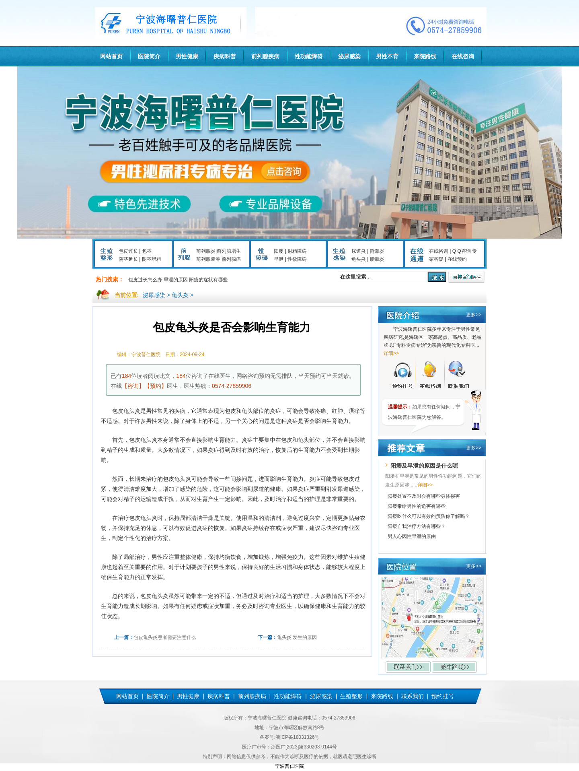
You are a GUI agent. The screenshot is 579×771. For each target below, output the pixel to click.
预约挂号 (442, 696)
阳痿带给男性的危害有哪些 (417, 506)
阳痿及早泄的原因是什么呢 (424, 465)
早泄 (278, 259)
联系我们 (412, 696)
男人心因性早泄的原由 (412, 536)
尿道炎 (358, 251)
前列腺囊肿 (208, 259)
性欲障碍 (297, 259)
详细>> (391, 353)
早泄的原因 (176, 279)
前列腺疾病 (265, 56)
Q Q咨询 (461, 251)
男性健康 (187, 56)
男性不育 (387, 56)
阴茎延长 (128, 259)
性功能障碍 (309, 56)
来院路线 (425, 56)
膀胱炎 (377, 259)
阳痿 (278, 251)
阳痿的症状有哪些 (208, 279)
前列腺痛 (231, 259)
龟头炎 (358, 259)
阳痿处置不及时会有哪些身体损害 (424, 496)
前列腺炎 (206, 251)
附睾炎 (377, 251)
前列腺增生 (229, 251)
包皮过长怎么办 (145, 279)
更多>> (473, 314)
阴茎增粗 (151, 259)
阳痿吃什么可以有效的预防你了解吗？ (429, 516)
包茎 (147, 251)
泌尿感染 (349, 56)
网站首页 (111, 56)
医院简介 (149, 56)
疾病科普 (225, 56)
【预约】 (155, 386)
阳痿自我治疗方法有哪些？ (417, 526)
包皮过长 (128, 251)
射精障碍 (297, 251)
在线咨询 (463, 56)
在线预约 (457, 259)
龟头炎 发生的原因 (297, 637)
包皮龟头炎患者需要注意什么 (164, 637)
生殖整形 (351, 696)
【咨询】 (133, 386)
